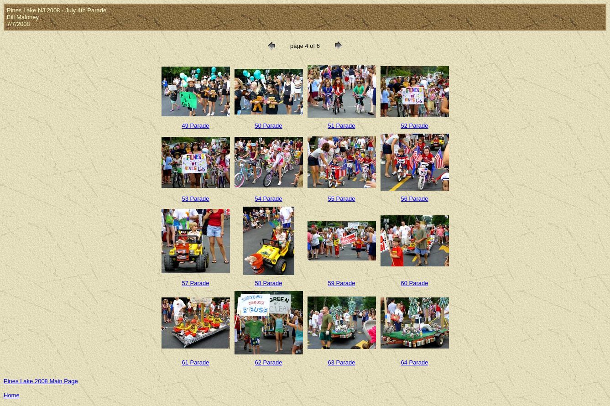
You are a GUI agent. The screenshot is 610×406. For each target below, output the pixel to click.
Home (12, 395)
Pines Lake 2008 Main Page (41, 381)
